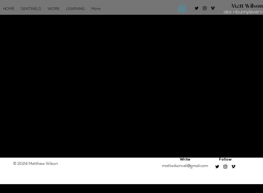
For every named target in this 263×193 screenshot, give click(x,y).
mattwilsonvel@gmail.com (185, 166)
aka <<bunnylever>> (243, 12)
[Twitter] (196, 8)
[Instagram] (204, 8)
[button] (182, 7)
